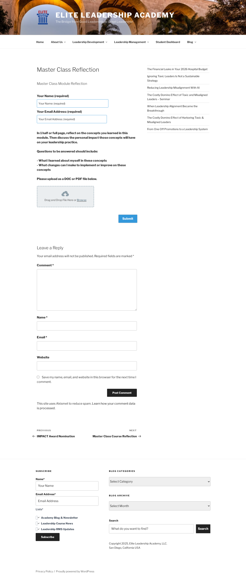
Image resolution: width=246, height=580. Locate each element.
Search (113, 520)
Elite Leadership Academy (115, 15)
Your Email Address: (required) (59, 111)
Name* (67, 483)
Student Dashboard (168, 42)
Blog (192, 42)
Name (42, 317)
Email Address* (67, 498)
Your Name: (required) (53, 96)
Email (42, 337)
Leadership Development (90, 42)
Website (43, 357)
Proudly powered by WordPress (75, 571)
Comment (45, 265)
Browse (81, 200)
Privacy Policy (44, 571)
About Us (58, 42)
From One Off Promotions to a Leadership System (177, 129)
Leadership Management (131, 42)
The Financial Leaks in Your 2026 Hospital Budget (177, 69)
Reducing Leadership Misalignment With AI (173, 87)
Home (40, 42)
